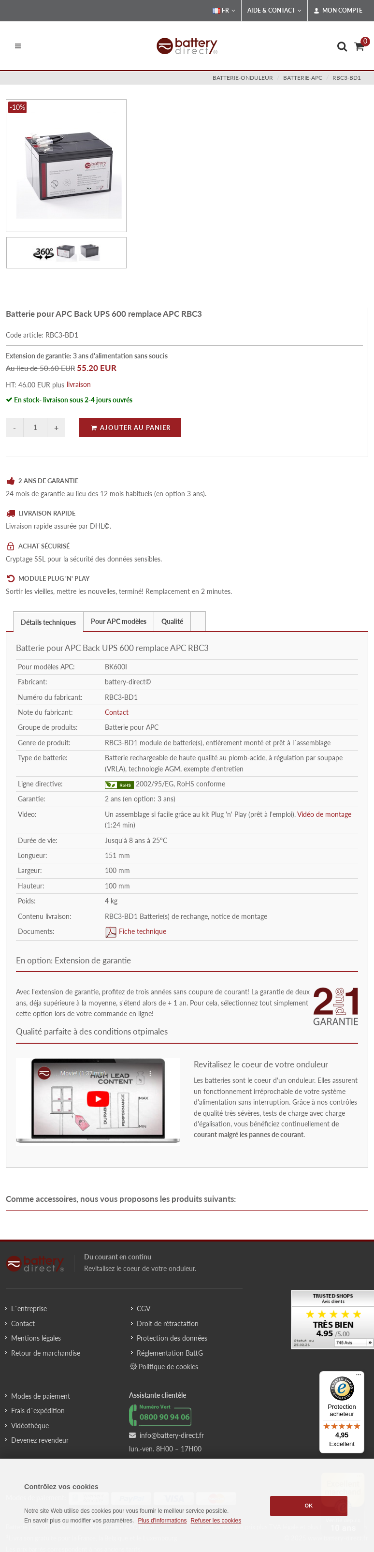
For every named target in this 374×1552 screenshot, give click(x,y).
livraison (79, 384)
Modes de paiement (40, 1396)
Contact (117, 712)
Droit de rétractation (168, 1323)
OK (309, 1505)
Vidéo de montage (324, 814)
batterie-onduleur (243, 77)
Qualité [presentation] (172, 621)
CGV (143, 1308)
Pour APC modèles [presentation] (118, 621)
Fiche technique (141, 931)
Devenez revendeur (40, 1440)
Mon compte (338, 10)
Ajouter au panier (130, 427)
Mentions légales (36, 1338)
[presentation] (198, 621)
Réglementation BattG (170, 1353)
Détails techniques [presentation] (48, 622)
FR (224, 10)
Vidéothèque (30, 1425)
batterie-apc (302, 77)
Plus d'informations (162, 1520)
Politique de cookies (164, 1366)
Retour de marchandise (45, 1353)
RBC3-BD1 (346, 77)
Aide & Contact (274, 10)
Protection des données (172, 1338)
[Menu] (358, 1377)
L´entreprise (29, 1308)
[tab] (48, 621)
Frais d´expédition (38, 1410)
